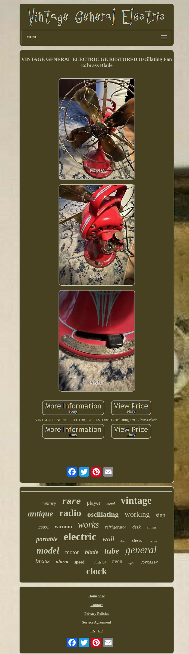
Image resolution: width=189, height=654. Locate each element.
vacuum (63, 526)
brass (42, 560)
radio (70, 512)
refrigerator (115, 527)
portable (47, 539)
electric (80, 537)
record (153, 541)
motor (72, 552)
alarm (62, 561)
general (141, 549)
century (49, 503)
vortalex (149, 562)
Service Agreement (96, 622)
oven (117, 561)
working (137, 514)
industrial (98, 562)
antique (40, 513)
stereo (137, 540)
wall (108, 539)
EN (93, 631)
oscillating (102, 514)
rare (71, 501)
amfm (151, 527)
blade (91, 552)
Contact (96, 605)
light (131, 563)
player (93, 503)
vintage (136, 500)
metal (110, 504)
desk (136, 527)
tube (111, 550)
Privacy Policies (96, 613)
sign (160, 515)
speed (79, 562)
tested (43, 526)
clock (96, 571)
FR (100, 631)
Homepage (96, 596)
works (88, 524)
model (47, 550)
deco (123, 541)
